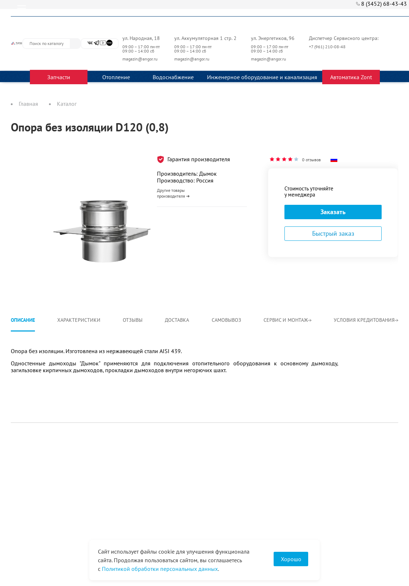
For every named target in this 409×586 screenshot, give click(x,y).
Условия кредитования (366, 320)
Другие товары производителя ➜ (173, 193)
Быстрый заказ (333, 233)
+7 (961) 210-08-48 (328, 46)
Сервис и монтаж (287, 320)
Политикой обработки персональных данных (160, 568)
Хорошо (291, 559)
